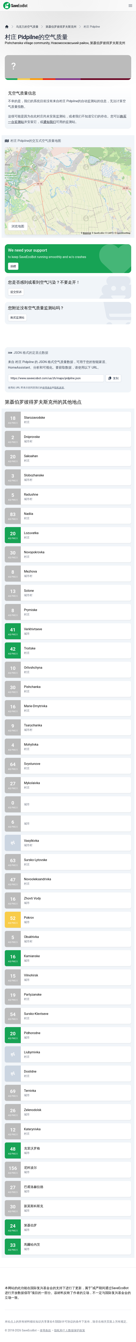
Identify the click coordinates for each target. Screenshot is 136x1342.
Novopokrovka (76, 552)
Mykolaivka (76, 783)
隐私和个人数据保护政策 (69, 1330)
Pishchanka (76, 687)
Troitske (76, 648)
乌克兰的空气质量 (27, 26)
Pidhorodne (76, 1033)
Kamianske (76, 956)
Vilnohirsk (76, 975)
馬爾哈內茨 (76, 1244)
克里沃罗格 (76, 1148)
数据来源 (87, 233)
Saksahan (76, 456)
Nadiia (76, 513)
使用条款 (47, 387)
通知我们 (49, 122)
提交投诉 (16, 291)
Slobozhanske (76, 475)
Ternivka (76, 1090)
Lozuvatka (76, 533)
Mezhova (76, 571)
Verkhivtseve (76, 629)
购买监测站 (17, 317)
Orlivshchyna (76, 667)
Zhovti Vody (76, 898)
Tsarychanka (76, 725)
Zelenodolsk (76, 1110)
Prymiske (76, 610)
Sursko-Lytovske (76, 860)
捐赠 (13, 266)
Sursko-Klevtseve (76, 1013)
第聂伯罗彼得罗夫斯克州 (61, 26)
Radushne (76, 494)
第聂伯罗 (76, 1225)
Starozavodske (76, 417)
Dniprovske (76, 437)
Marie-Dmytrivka (76, 706)
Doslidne (76, 1071)
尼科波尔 (76, 1167)
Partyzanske (76, 994)
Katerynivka (76, 1129)
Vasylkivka (76, 840)
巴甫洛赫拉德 (76, 1187)
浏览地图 (18, 226)
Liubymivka (76, 1052)
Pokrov (76, 917)
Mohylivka (76, 744)
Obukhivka (76, 937)
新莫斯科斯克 (76, 1206)
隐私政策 (59, 387)
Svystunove (76, 763)
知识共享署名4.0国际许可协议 (54, 1321)
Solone (76, 590)
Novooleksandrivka (76, 879)
